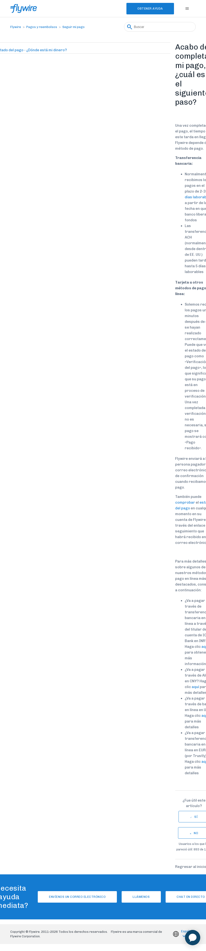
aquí (195, 687)
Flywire (15, 27)
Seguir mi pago (73, 27)
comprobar (185, 502)
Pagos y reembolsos (41, 27)
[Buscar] (160, 27)
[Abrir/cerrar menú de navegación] (187, 8)
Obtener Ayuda (150, 8)
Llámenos (141, 897)
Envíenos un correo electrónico (76, 897)
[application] (192, 937)
